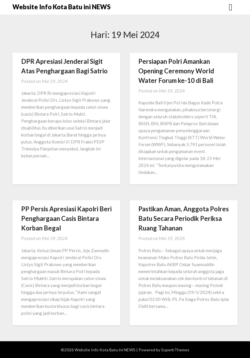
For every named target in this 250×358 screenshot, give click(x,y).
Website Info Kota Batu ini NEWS (61, 7)
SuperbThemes (175, 349)
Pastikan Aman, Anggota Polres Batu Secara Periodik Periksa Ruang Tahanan (183, 218)
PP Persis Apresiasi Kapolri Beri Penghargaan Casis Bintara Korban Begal (66, 218)
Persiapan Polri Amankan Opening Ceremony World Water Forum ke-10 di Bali (176, 70)
